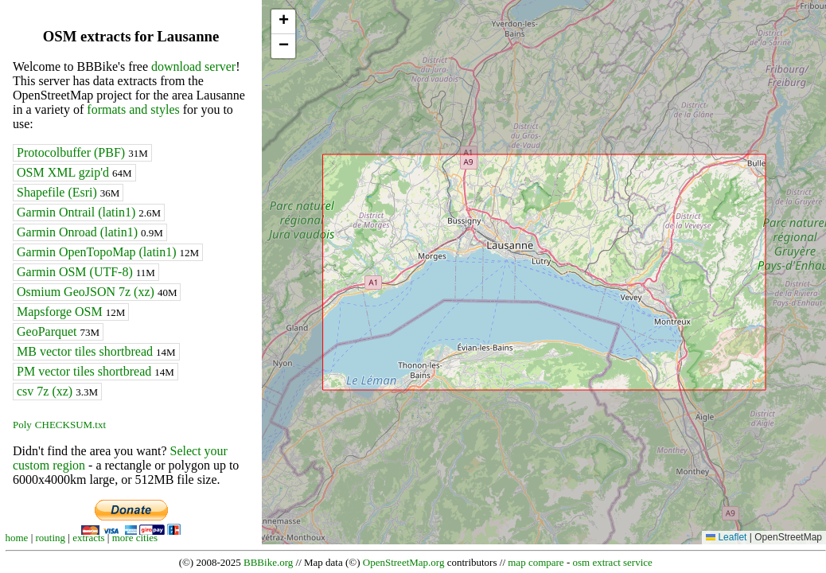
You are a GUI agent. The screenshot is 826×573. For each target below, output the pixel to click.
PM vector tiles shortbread (95, 371)
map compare (535, 562)
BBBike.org (268, 562)
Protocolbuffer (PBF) (82, 152)
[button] (283, 22)
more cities (135, 538)
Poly (22, 425)
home (17, 538)
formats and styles (133, 109)
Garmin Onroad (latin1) (90, 232)
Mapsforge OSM (71, 311)
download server (193, 66)
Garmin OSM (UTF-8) (86, 272)
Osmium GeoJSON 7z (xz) (97, 291)
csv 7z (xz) (57, 391)
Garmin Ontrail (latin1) (89, 212)
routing (51, 538)
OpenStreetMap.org (404, 562)
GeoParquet (58, 331)
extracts (88, 538)
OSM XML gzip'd (74, 172)
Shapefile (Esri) (68, 192)
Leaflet (726, 537)
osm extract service (612, 562)
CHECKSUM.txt (70, 425)
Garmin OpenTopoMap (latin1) (108, 252)
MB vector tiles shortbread (96, 351)
